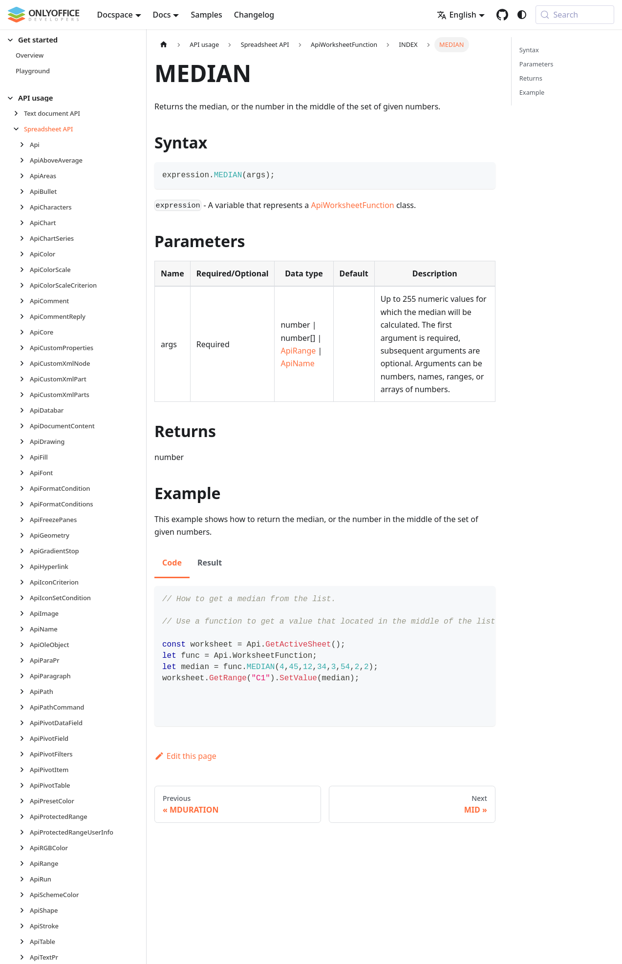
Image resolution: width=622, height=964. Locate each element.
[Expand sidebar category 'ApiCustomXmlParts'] (25, 394)
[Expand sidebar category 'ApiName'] (25, 629)
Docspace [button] (115, 14)
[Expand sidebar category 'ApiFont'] (25, 473)
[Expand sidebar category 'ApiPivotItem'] (25, 769)
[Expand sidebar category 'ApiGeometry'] (25, 535)
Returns (530, 78)
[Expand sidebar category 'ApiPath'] (25, 691)
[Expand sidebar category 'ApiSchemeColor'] (25, 894)
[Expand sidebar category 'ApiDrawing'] (25, 441)
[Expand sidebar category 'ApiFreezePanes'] (25, 519)
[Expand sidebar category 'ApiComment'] (25, 301)
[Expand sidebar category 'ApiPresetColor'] (25, 801)
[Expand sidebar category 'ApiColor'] (25, 254)
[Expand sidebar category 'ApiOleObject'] (25, 644)
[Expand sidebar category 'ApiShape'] (25, 910)
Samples (206, 14)
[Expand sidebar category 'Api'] (25, 144)
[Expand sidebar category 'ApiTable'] (25, 941)
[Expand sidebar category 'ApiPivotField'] (25, 738)
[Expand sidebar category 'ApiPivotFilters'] (25, 754)
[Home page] (163, 44)
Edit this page (185, 756)
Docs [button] (162, 14)
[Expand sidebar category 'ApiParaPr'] (25, 660)
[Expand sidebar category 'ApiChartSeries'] (25, 238)
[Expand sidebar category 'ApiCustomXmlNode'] (25, 363)
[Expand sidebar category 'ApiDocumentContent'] (25, 426)
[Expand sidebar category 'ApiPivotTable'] (25, 785)
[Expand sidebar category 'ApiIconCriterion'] (25, 582)
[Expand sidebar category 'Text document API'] (19, 113)
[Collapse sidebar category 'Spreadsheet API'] (19, 129)
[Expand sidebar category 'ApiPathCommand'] (25, 707)
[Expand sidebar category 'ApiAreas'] (25, 176)
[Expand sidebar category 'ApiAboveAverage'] (25, 160)
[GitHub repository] (502, 14)
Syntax (529, 49)
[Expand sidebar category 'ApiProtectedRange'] (25, 816)
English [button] (456, 14)
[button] (69, 39)
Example (531, 92)
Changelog (254, 14)
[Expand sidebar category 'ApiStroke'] (25, 926)
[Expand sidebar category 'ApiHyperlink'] (25, 566)
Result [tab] (209, 562)
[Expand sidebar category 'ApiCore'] (25, 332)
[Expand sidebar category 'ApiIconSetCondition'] (25, 598)
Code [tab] (172, 562)
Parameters (536, 64)
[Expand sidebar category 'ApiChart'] (25, 223)
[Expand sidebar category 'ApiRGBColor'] (25, 848)
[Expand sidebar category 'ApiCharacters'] (25, 207)
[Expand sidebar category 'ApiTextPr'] (25, 957)
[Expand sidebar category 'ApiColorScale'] (25, 269)
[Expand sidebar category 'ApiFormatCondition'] (25, 488)
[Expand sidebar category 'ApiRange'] (25, 863)
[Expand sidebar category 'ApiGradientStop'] (25, 551)
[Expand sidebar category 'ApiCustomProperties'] (25, 348)
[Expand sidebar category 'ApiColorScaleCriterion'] (25, 285)
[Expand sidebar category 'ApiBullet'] (25, 191)
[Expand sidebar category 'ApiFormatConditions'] (25, 504)
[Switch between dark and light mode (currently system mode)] (522, 14)
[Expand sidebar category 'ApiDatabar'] (25, 410)
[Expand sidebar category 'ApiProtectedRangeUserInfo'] (25, 832)
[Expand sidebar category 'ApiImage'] (25, 613)
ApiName (297, 363)
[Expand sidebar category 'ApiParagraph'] (25, 676)
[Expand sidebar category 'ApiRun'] (25, 879)
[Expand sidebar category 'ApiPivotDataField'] (25, 723)
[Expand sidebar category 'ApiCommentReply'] (25, 316)
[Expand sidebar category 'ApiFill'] (25, 457)
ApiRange (298, 350)
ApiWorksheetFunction (352, 205)
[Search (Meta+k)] (575, 14)
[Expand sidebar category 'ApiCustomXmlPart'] (25, 379)
